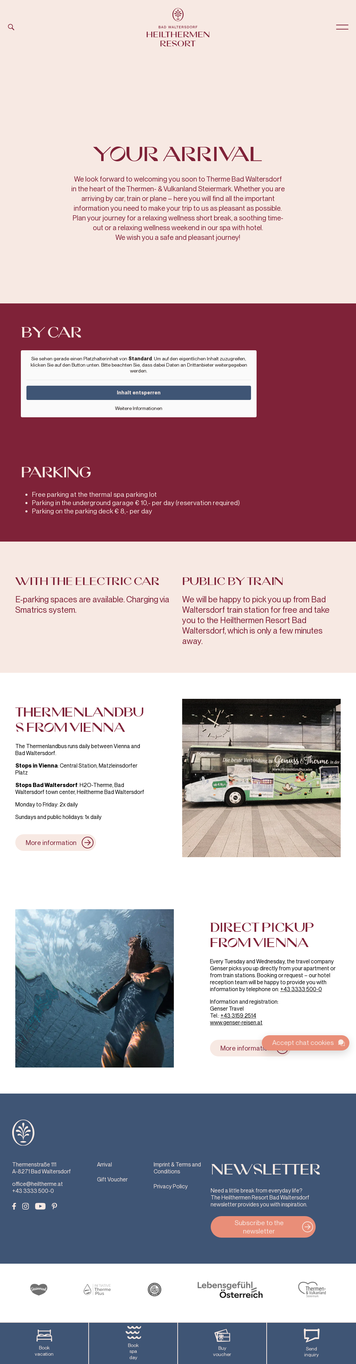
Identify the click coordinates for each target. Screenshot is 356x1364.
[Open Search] (14, 27)
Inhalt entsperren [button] (139, 392)
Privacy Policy (171, 1186)
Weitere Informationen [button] (138, 408)
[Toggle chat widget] (305, 1043)
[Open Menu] (342, 27)
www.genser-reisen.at (236, 1022)
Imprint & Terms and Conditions (177, 1168)
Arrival (104, 1164)
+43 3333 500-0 (301, 989)
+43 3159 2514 (238, 1015)
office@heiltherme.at (37, 1184)
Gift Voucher (112, 1179)
